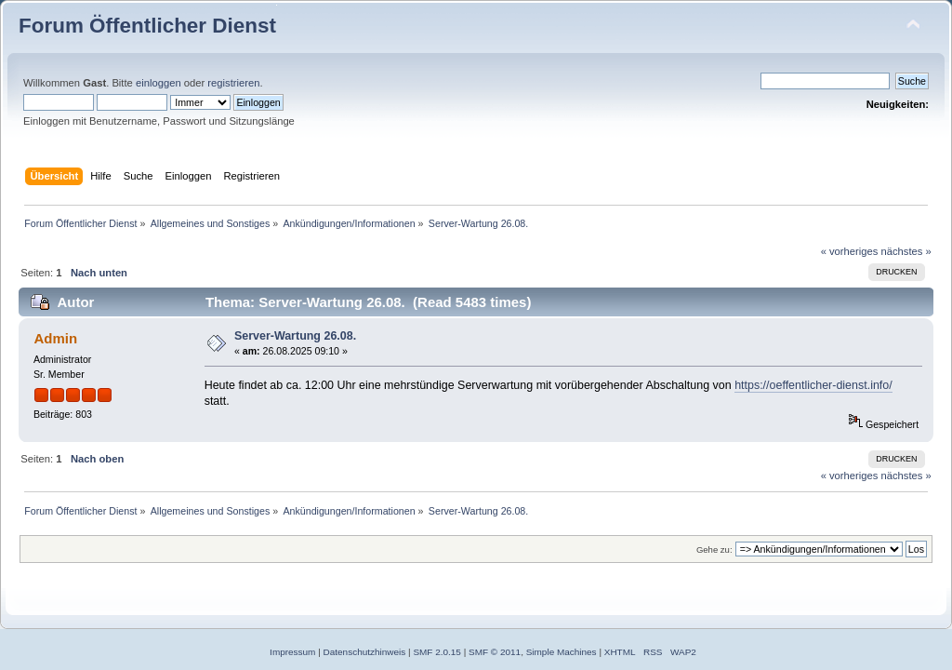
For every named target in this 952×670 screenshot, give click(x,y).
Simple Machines (561, 652)
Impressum (292, 652)
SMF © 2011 (495, 652)
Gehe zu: (714, 549)
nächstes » (906, 251)
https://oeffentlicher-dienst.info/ (813, 385)
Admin (55, 338)
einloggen (158, 82)
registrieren (233, 82)
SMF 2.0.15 (437, 652)
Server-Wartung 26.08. (295, 335)
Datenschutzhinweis (365, 652)
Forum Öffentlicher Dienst (147, 25)
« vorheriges (850, 251)
